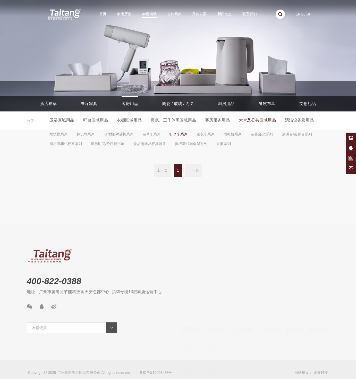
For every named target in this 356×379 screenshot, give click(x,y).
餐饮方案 (270, 326)
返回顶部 (351, 169)
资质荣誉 (188, 352)
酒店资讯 (293, 313)
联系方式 (316, 313)
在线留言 (316, 326)
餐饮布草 (267, 103)
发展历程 (188, 326)
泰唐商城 (149, 14)
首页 (102, 14)
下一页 (193, 171)
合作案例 (174, 14)
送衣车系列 (206, 134)
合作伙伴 (188, 339)
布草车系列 (151, 134)
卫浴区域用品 (61, 120)
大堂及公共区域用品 (257, 120)
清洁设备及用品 (299, 120)
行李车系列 (178, 134)
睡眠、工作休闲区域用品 (173, 120)
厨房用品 (226, 103)
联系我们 (249, 14)
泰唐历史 (124, 14)
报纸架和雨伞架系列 (191, 144)
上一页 (162, 171)
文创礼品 (307, 103)
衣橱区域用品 (129, 120)
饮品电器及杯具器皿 (149, 144)
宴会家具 (211, 326)
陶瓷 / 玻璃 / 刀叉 (178, 103)
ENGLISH (303, 14)
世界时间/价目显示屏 (107, 144)
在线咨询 (351, 148)
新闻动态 (224, 14)
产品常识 (293, 339)
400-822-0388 (351, 138)
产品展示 (213, 295)
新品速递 (293, 352)
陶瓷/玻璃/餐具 (216, 352)
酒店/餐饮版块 (245, 313)
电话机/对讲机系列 (118, 134)
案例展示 (293, 365)
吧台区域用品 (95, 120)
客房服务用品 (217, 120)
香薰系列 (223, 144)
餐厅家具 (89, 103)
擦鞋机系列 (233, 134)
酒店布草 (48, 103)
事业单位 (241, 326)
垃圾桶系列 (58, 134)
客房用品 (130, 103)
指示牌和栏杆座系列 (65, 144)
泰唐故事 (188, 313)
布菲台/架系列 (262, 134)
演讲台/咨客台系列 (297, 134)
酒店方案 (270, 313)
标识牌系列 (86, 134)
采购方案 (199, 14)
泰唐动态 (293, 326)
